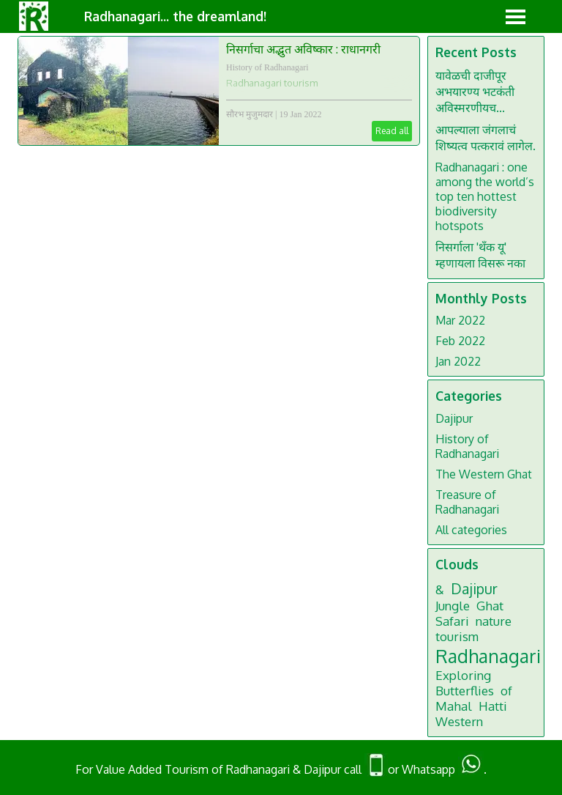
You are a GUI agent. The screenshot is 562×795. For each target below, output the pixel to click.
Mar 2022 (460, 320)
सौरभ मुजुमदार (249, 114)
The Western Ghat (483, 474)
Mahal (453, 706)
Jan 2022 (458, 361)
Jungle (452, 605)
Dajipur (454, 418)
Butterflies (464, 690)
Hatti (493, 706)
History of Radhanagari (267, 67)
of (506, 690)
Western (459, 721)
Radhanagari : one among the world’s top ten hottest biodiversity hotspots (484, 196)
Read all (391, 130)
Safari (452, 621)
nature (494, 621)
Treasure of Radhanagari (467, 502)
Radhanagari (488, 656)
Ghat (489, 605)
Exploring (463, 675)
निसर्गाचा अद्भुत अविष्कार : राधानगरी (303, 49)
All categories (471, 529)
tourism (457, 636)
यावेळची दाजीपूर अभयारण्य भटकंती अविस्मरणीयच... (474, 91)
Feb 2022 (460, 340)
